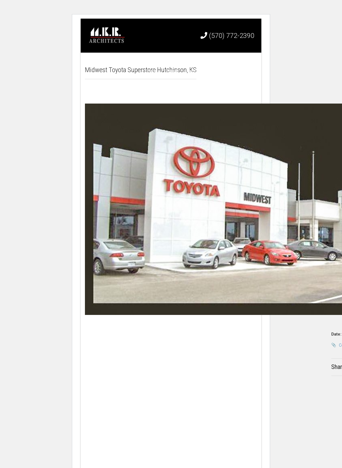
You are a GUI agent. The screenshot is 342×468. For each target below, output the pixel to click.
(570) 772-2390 (227, 36)
